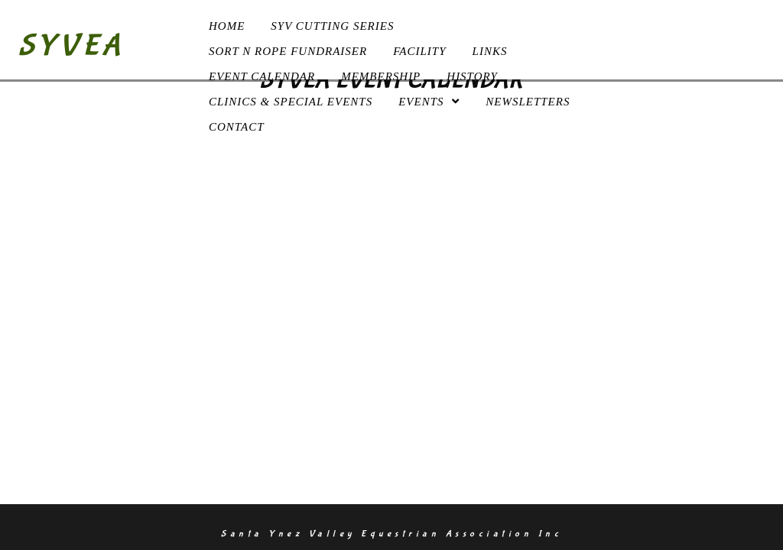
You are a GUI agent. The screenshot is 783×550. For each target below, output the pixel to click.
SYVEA (71, 45)
